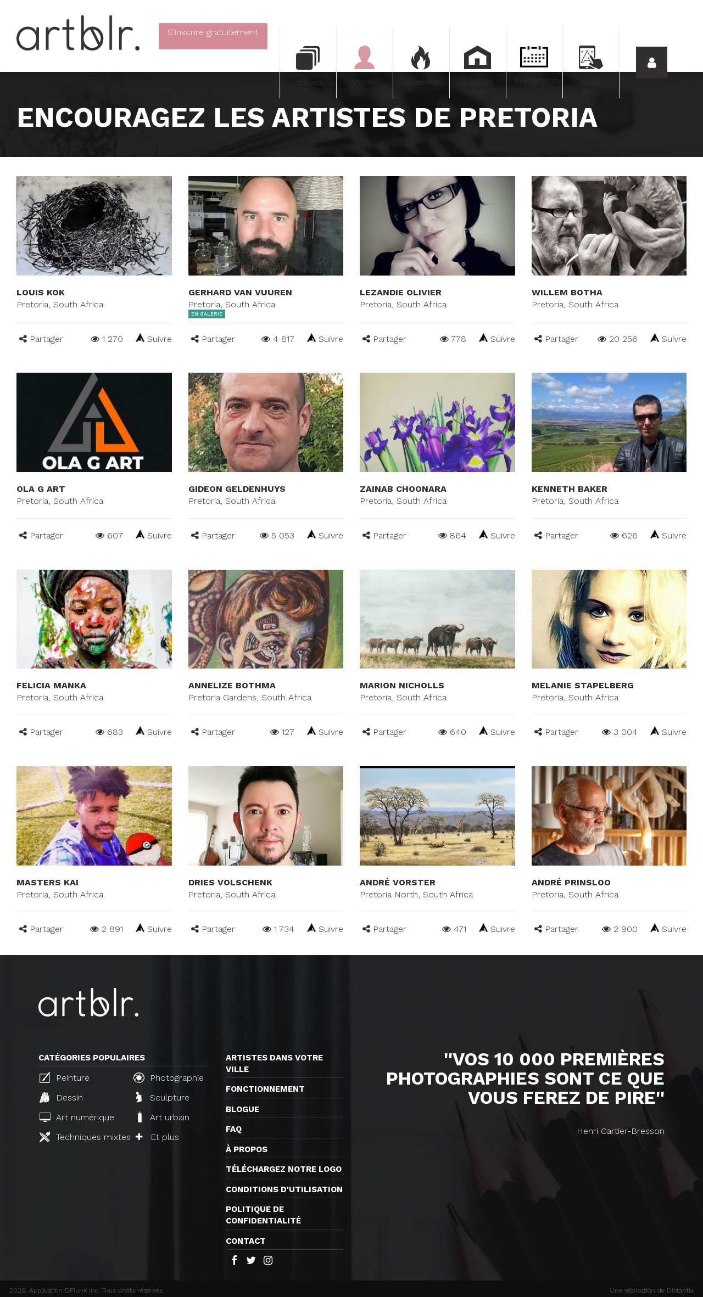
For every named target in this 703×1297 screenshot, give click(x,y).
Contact (246, 1241)
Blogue (242, 1109)
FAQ (234, 1129)
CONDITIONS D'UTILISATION (284, 1189)
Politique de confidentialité (263, 1215)
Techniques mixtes (82, 1136)
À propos (246, 1149)
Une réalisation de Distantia (652, 1290)
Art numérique (77, 1117)
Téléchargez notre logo (284, 1169)
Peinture (65, 1077)
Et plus (157, 1137)
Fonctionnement (265, 1089)
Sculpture (162, 1097)
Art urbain (162, 1116)
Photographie (168, 1077)
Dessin (61, 1097)
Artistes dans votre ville (274, 1063)
